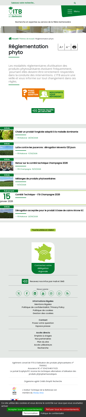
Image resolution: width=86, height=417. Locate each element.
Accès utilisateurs (43, 344)
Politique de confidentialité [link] (52, 413)
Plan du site (43, 341)
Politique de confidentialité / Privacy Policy (43, 307)
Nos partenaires (43, 338)
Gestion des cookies (43, 313)
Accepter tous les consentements (25, 409)
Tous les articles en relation (43, 230)
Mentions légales (43, 304)
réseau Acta (38, 392)
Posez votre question (43, 323)
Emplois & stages (43, 335)
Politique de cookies (43, 310)
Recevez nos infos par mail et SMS (47, 281)
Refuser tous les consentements (62, 409)
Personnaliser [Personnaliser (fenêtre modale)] (31, 413)
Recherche (43, 347)
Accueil (15, 38)
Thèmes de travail (26, 38)
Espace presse (43, 326)
